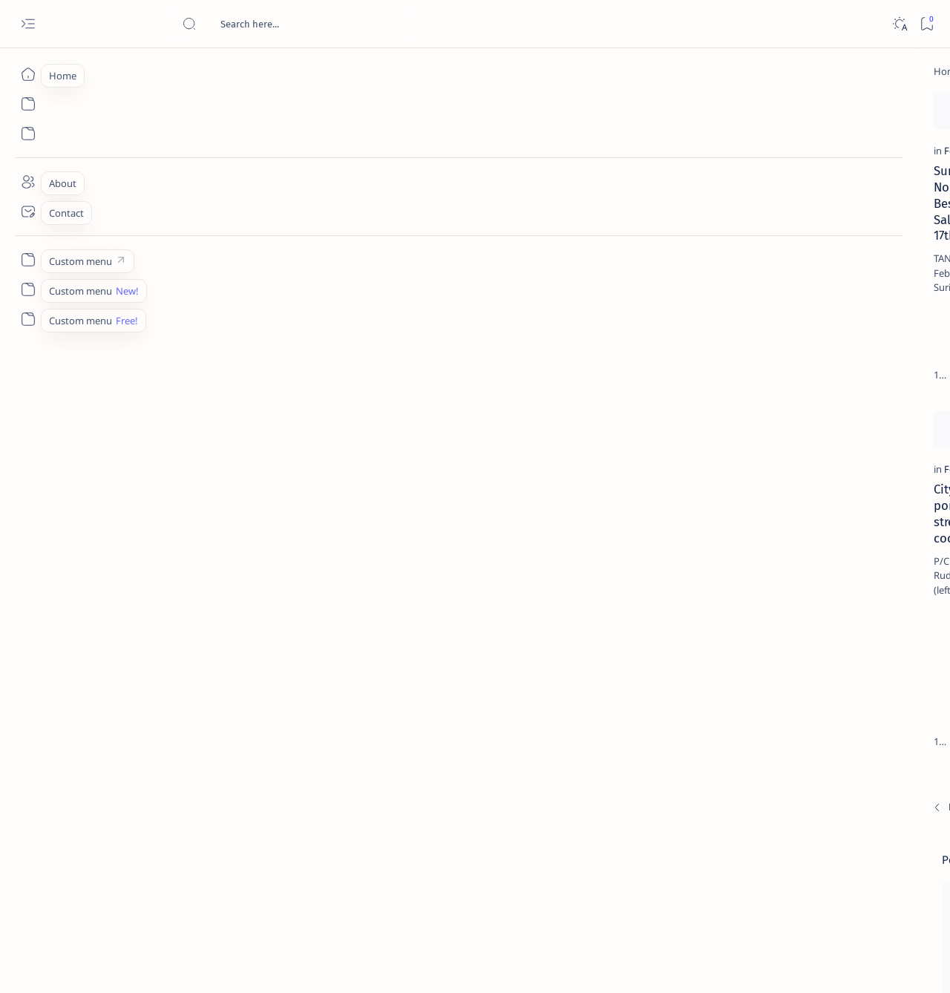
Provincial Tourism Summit (360, 245)
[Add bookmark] (255, 108)
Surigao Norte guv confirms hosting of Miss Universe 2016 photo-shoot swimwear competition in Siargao (831, 528)
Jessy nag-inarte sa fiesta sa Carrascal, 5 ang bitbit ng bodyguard (826, 358)
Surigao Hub (137, 964)
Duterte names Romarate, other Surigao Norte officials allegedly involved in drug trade (838, 439)
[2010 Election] (883, 702)
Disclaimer (785, 897)
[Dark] (899, 24)
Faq (876, 897)
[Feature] (99, 225)
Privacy (838, 897)
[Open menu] (28, 24)
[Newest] (89, 716)
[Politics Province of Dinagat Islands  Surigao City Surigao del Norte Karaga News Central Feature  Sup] (776, 702)
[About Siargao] (883, 739)
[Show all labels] (757, 848)
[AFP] (883, 813)
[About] (28, 182)
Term (737, 897)
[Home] (28, 74)
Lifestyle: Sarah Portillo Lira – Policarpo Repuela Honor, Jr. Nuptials (579, 559)
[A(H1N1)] (776, 739)
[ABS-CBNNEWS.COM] (776, 776)
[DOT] (803, 484)
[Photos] (311, 225)
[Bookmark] (927, 24)
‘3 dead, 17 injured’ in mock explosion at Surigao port (823, 610)
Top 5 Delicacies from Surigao (830, 252)
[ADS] (776, 813)
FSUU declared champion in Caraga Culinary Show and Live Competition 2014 (595, 262)
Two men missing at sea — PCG (370, 542)
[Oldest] (665, 716)
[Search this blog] (293, 23)
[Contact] (28, 211)
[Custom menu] (28, 260)
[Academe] (883, 776)
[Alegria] (803, 403)
